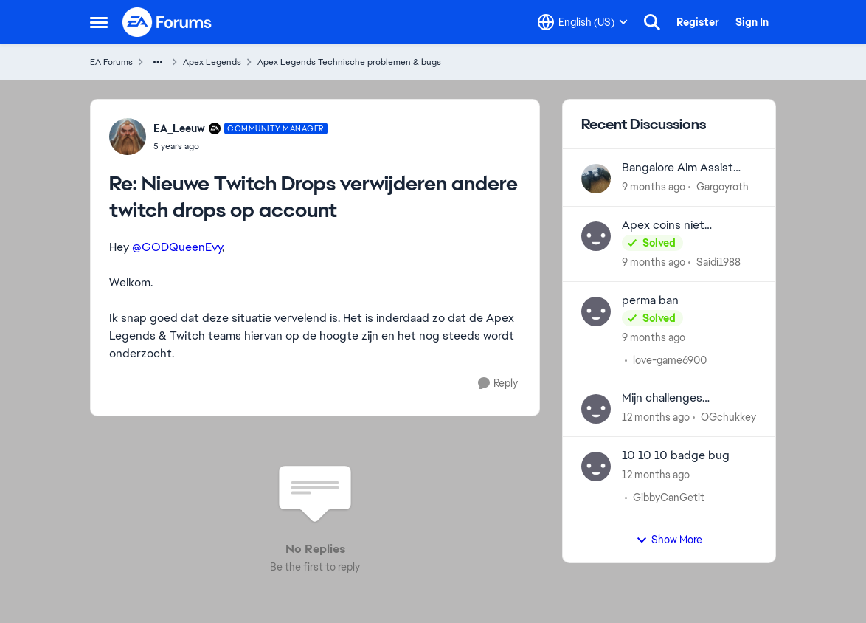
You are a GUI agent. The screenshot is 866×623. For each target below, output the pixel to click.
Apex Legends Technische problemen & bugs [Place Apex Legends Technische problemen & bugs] (349, 62)
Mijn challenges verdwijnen (662, 398)
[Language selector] (582, 22)
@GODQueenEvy (177, 247)
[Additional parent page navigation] (158, 62)
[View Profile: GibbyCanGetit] (596, 466)
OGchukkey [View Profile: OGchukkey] (728, 417)
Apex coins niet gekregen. (663, 225)
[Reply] (498, 383)
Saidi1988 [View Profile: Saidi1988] (718, 262)
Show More (669, 539)
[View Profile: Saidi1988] (596, 236)
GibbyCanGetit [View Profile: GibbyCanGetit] (668, 497)
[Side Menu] (99, 22)
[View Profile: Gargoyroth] (596, 178)
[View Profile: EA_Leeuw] (127, 136)
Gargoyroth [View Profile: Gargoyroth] (722, 186)
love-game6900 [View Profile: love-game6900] (670, 359)
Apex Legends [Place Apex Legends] (212, 62)
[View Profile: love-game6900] (596, 311)
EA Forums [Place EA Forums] (111, 62)
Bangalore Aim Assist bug (677, 168)
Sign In (752, 22)
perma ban (650, 300)
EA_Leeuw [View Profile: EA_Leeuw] (179, 128)
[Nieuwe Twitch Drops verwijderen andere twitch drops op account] (240, 146)
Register (697, 22)
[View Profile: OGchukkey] (596, 409)
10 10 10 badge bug (676, 455)
